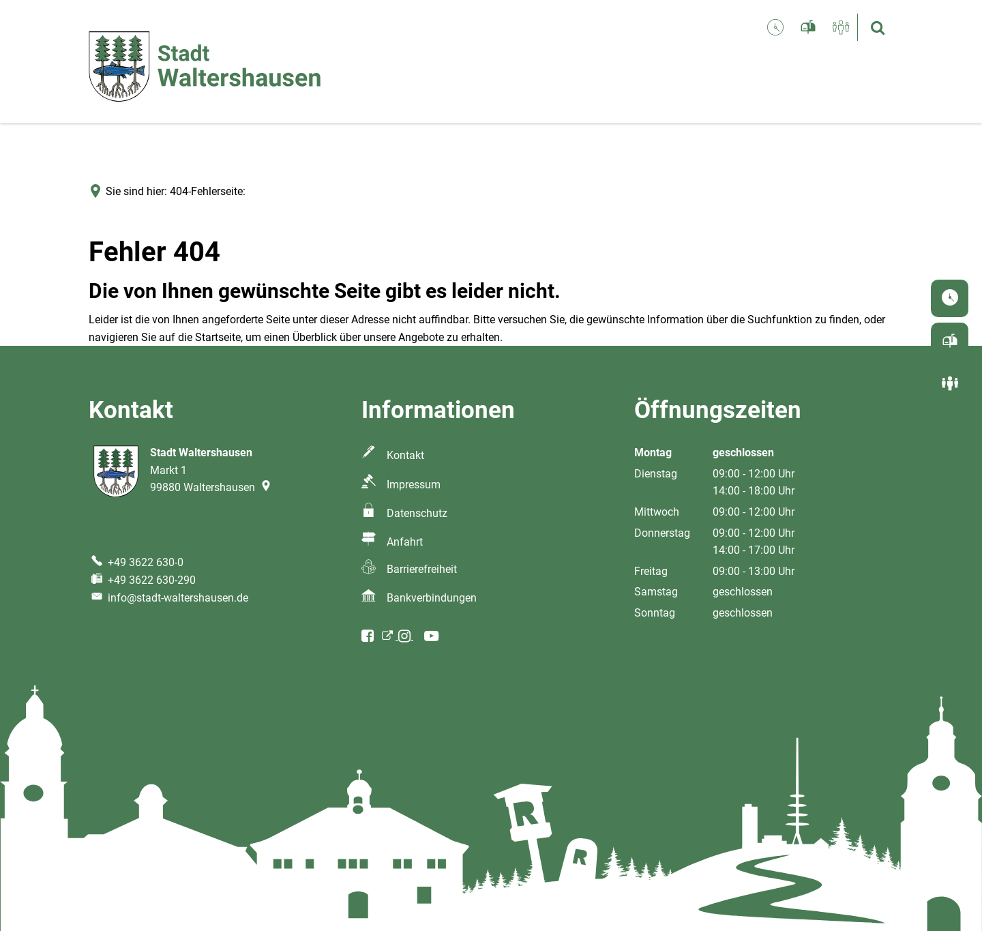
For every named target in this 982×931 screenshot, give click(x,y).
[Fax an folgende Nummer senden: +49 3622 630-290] (142, 580)
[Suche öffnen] (877, 27)
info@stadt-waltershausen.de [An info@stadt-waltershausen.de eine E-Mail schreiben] (168, 597)
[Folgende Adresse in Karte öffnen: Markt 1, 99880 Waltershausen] (267, 487)
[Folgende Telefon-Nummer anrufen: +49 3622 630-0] (136, 562)
